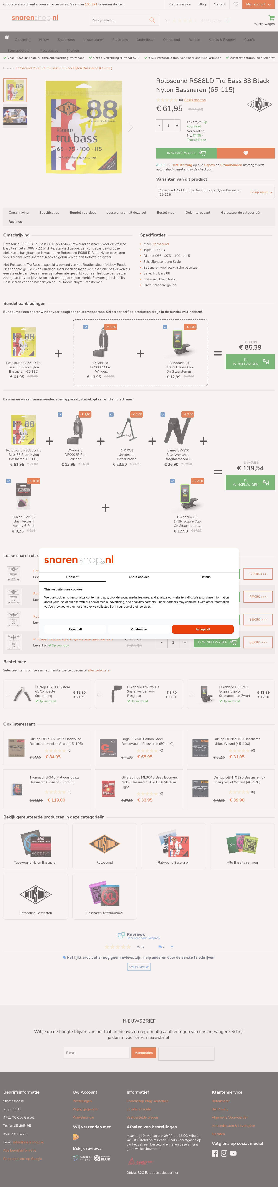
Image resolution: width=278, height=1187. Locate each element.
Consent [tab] (72, 577)
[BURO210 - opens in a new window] (217, 560)
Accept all (203, 629)
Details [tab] (206, 577)
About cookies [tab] (139, 577)
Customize (139, 629)
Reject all (75, 629)
